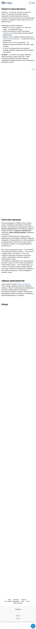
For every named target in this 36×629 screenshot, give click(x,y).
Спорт (28, 601)
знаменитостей (7, 33)
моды (9, 42)
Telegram (18, 615)
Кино (22, 601)
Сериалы (23, 599)
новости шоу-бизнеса (23, 284)
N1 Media (4, 12)
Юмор (9, 599)
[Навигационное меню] (34, 3)
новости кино (8, 39)
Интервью (16, 599)
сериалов (16, 39)
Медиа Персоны (18, 603)
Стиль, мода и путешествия (11, 601)
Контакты (18, 618)
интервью (6, 48)
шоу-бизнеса (12, 27)
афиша (11, 37)
